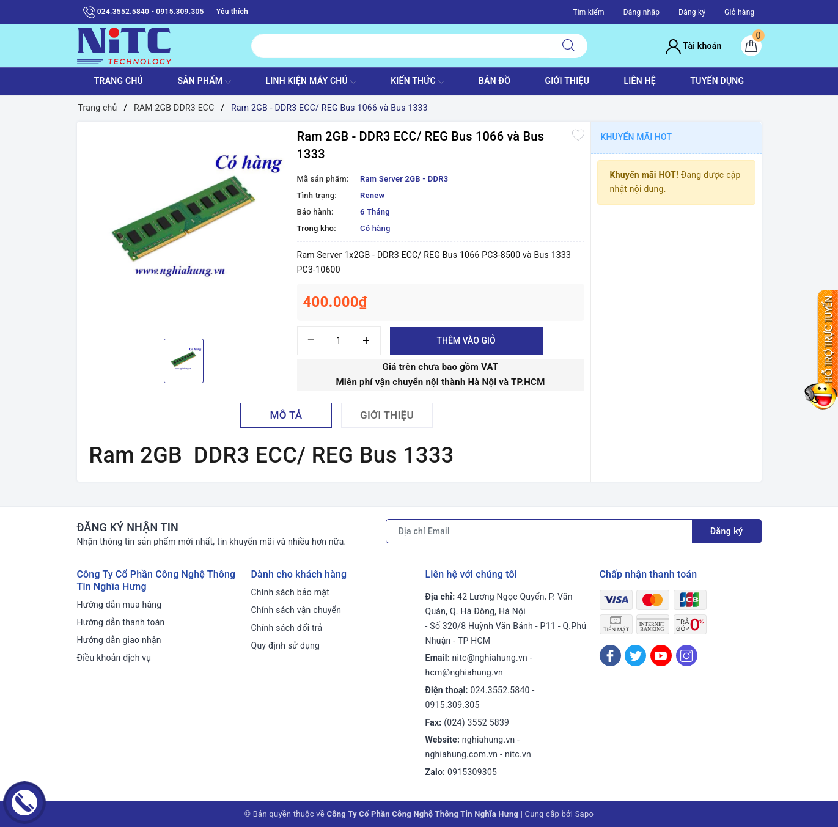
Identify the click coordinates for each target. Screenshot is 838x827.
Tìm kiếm (589, 12)
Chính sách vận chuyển (296, 610)
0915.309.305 (452, 705)
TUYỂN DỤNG (717, 81)
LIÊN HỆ (640, 81)
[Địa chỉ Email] (539, 531)
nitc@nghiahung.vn (489, 658)
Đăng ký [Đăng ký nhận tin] (726, 531)
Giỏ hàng (739, 12)
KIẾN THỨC (417, 82)
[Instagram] (686, 655)
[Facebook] (610, 655)
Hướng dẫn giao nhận (119, 640)
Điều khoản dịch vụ (114, 658)
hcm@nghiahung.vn (464, 672)
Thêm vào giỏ (465, 340)
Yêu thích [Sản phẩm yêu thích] (232, 11)
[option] (184, 228)
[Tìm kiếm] (568, 46)
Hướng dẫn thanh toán (121, 622)
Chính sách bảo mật (290, 592)
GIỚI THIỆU (567, 81)
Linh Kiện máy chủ (310, 82)
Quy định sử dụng (285, 645)
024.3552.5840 (500, 690)
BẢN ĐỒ (494, 81)
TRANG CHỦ (118, 81)
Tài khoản (693, 46)
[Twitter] (635, 655)
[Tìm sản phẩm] (400, 46)
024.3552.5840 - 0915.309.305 (143, 12)
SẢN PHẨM (204, 82)
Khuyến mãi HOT (636, 137)
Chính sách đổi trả (287, 628)
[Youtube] (661, 655)
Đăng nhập (641, 12)
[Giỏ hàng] (751, 45)
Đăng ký (691, 12)
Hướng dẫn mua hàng (119, 604)
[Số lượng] (339, 341)
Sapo (584, 813)
